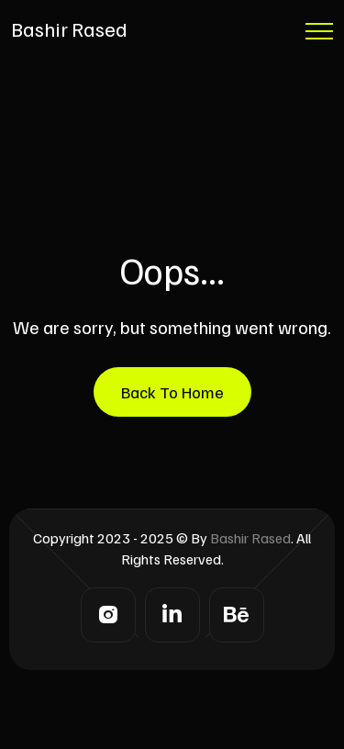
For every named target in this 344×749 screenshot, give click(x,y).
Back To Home (172, 392)
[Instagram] (108, 615)
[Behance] (236, 615)
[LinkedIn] (172, 615)
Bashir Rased (69, 28)
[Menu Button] (319, 34)
